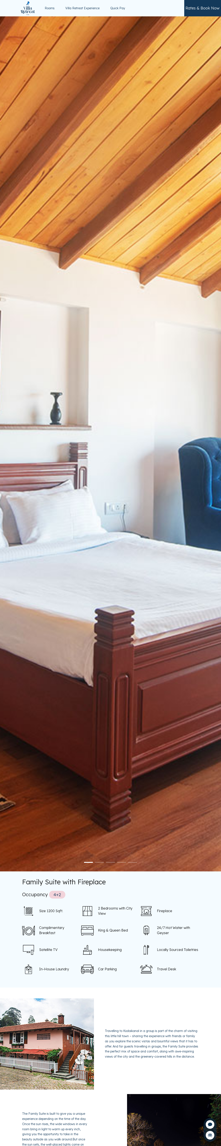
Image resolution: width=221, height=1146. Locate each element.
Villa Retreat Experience (82, 8)
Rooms (50, 8)
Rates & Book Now (202, 8)
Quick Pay (117, 8)
